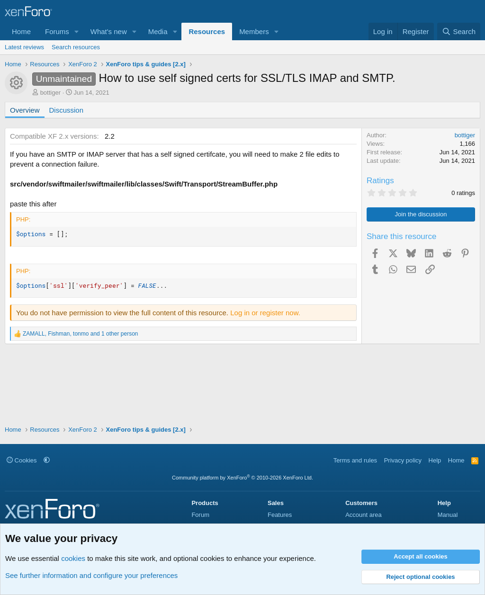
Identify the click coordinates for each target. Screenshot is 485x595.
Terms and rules (355, 460)
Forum (200, 514)
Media (158, 31)
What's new (108, 31)
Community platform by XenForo (242, 477)
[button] (76, 31)
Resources (207, 31)
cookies (73, 558)
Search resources (76, 47)
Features (280, 514)
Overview (25, 110)
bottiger (50, 92)
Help (435, 460)
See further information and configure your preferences (91, 575)
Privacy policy (403, 460)
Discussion (66, 110)
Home (21, 31)
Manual (448, 514)
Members (254, 31)
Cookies (22, 460)
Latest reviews (24, 47)
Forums (57, 31)
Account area (363, 514)
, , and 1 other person (80, 333)
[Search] (458, 31)
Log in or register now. (265, 313)
